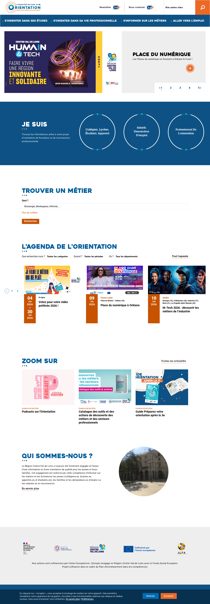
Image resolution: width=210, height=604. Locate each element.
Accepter (169, 596)
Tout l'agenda (180, 256)
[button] (160, 88)
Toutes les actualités (173, 361)
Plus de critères (29, 212)
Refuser (150, 596)
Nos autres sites (174, 7)
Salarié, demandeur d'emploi (141, 132)
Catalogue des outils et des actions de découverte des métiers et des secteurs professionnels (96, 417)
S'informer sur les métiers (144, 20)
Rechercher (30, 221)
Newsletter (110, 7)
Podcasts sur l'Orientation (38, 411)
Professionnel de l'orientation (186, 132)
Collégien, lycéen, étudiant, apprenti (97, 132)
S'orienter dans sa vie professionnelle (85, 20)
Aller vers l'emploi (188, 20)
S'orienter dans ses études (26, 20)
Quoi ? (25, 200)
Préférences (87, 599)
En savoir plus (30, 489)
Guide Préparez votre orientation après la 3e (150, 413)
